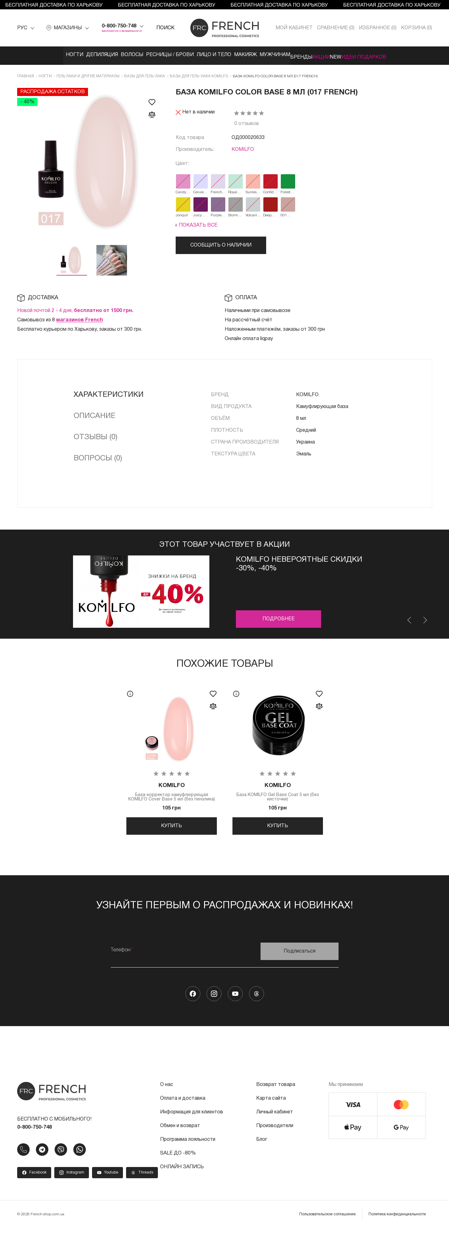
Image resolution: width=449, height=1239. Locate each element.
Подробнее (278, 616)
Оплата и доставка (182, 1108)
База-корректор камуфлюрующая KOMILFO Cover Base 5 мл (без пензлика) (171, 793)
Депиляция (69, 55)
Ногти (34, 55)
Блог (261, 1149)
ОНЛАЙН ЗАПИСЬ (182, 1176)
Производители (274, 1135)
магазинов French (79, 317)
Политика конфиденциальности (397, 1224)
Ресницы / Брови (149, 55)
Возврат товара (275, 1094)
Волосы (105, 55)
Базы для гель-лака (144, 73)
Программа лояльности (187, 1149)
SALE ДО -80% (178, 1163)
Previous (409, 617)
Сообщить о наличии (220, 243)
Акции (339, 55)
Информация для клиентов (191, 1122)
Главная (25, 73)
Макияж (238, 55)
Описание (94, 413)
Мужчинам (274, 55)
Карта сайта (271, 1108)
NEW (363, 55)
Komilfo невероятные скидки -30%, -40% (299, 561)
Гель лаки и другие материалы (88, 73)
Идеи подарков (400, 55)
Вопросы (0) (98, 456)
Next (424, 617)
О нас (166, 1094)
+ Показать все (195, 223)
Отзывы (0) (95, 434)
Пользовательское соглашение (327, 1224)
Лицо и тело (200, 55)
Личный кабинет (274, 1122)
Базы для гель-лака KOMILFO (199, 73)
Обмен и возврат (180, 1135)
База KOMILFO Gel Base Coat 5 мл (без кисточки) (278, 790)
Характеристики (109, 392)
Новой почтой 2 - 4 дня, (75, 308)
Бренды (310, 55)
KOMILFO (243, 147)
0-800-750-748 (119, 26)
